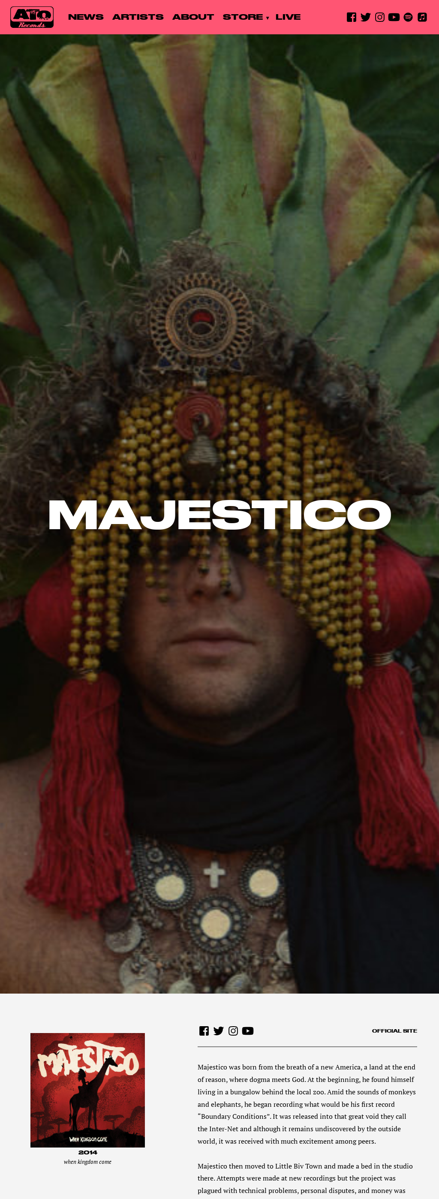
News (86, 16)
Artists (138, 16)
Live (288, 16)
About (193, 16)
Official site (394, 1030)
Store (243, 16)
